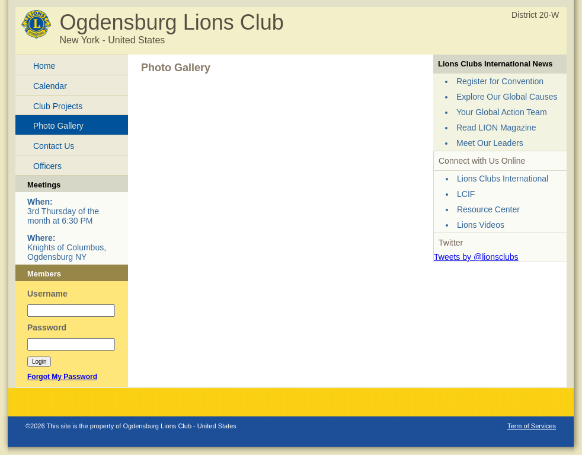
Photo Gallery (58, 126)
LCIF (466, 194)
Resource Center (488, 209)
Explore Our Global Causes (506, 96)
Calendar (50, 86)
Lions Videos (480, 225)
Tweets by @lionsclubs (476, 257)
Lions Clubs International (502, 178)
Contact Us (53, 146)
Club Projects (57, 106)
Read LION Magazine (496, 127)
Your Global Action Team (501, 112)
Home (44, 66)
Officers (47, 166)
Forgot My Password (62, 377)
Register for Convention (499, 81)
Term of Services (531, 425)
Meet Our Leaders (489, 143)
